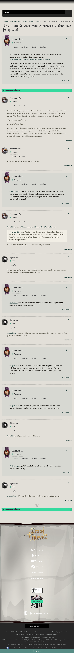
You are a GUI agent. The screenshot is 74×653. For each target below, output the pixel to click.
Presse (34, 648)
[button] (34, 12)
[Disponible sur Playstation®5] (37, 556)
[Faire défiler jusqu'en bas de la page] (44, 651)
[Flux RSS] (3, 21)
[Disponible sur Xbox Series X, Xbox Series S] (37, 550)
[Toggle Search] (6, 15)
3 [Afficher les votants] (66, 39)
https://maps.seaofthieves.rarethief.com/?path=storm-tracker (30, 59)
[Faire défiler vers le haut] (33, 651)
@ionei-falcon (11, 227)
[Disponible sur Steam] (37, 567)
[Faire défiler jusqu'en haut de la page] (30, 651)
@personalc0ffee (15, 191)
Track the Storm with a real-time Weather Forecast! (38, 227)
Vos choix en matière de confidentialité (20, 648)
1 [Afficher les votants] (66, 176)
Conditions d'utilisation (44, 648)
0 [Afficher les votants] (68, 97)
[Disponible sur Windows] (37, 561)
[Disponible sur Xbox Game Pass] (37, 573)
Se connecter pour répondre (11, 90)
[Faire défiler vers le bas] (41, 651)
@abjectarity (14, 303)
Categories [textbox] (7, 12)
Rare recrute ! (37, 602)
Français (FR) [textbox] (34, 626)
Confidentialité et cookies (59, 648)
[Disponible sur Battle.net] (37, 578)
